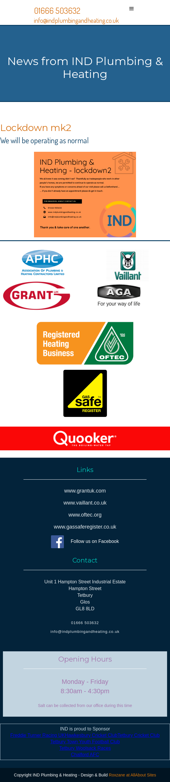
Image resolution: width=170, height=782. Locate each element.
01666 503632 (57, 10)
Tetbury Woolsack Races (85, 748)
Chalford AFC (85, 754)
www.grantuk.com (85, 491)
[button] (131, 12)
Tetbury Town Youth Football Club (85, 741)
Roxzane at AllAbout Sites (132, 775)
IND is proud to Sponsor (85, 741)
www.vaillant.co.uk (84, 503)
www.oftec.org (84, 515)
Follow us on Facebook (95, 541)
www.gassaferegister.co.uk (85, 527)
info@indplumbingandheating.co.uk (76, 20)
